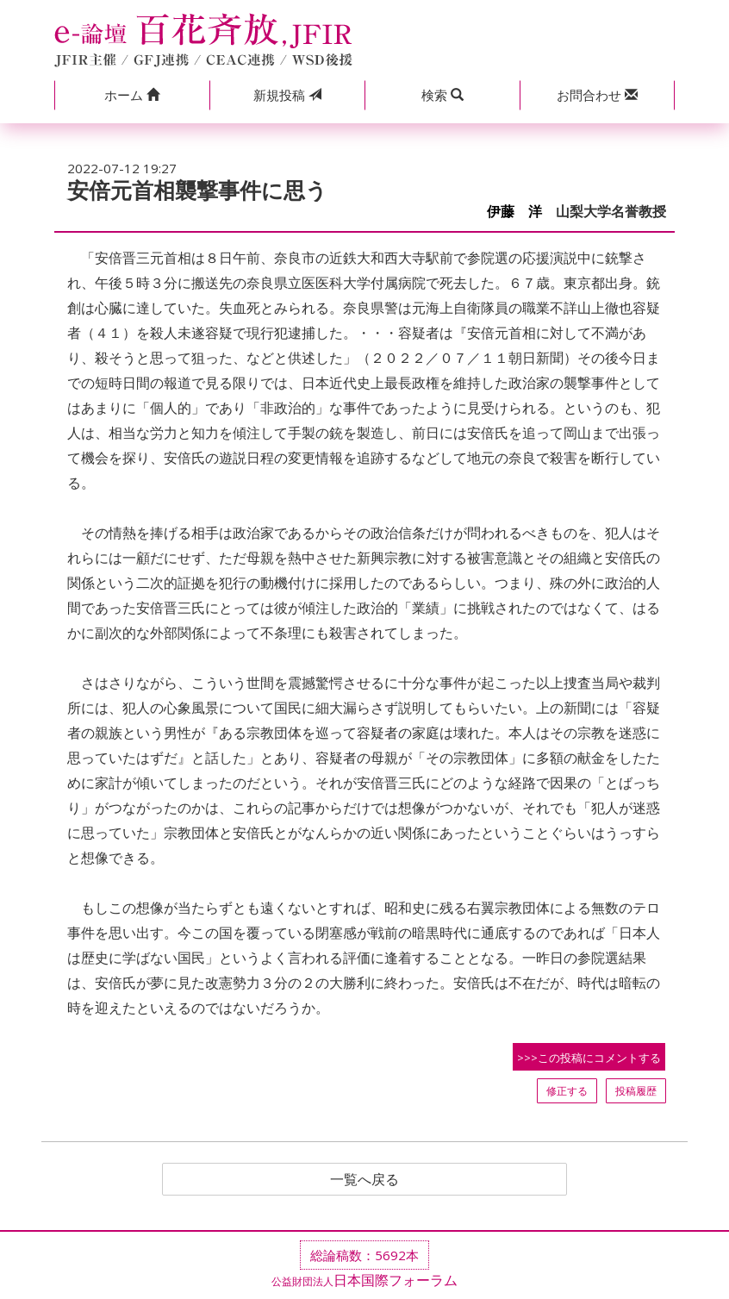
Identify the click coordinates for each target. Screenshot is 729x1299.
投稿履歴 (636, 1091)
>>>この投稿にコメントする (589, 1057)
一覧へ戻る (364, 1179)
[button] (131, 95)
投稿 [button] (287, 94)
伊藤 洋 (514, 211)
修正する (567, 1091)
